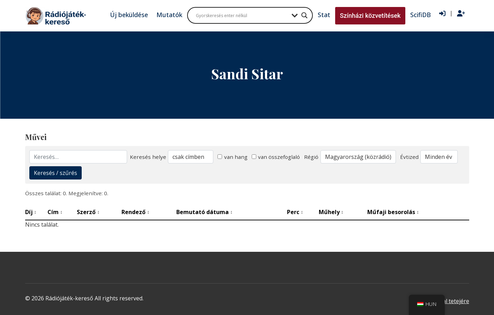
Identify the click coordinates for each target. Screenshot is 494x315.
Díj (31, 212)
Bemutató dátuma (204, 212)
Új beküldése (129, 14)
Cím (54, 212)
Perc (295, 212)
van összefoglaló (276, 156)
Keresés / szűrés (55, 173)
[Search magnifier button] (304, 15)
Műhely (331, 212)
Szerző (88, 212)
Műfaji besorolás (393, 212)
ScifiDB (420, 14)
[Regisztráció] (461, 13)
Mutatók (169, 14)
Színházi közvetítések (370, 15)
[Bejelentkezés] (442, 13)
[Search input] (242, 15)
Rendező (135, 212)
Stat (324, 14)
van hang (232, 156)
